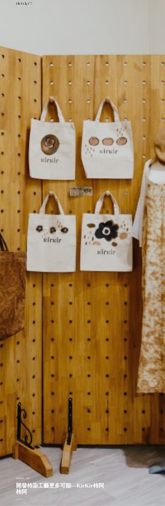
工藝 (27, 478)
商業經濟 (20, 478)
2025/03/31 (19, 499)
